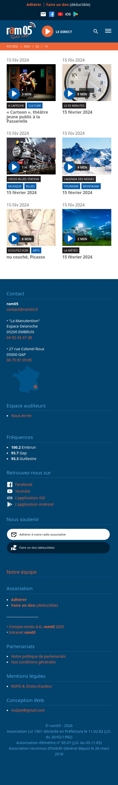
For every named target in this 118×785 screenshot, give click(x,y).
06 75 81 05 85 (19, 359)
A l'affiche (16, 105)
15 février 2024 (77, 112)
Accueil (12, 46)
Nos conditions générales (33, 661)
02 (37, 46)
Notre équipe (22, 572)
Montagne (91, 186)
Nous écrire (21, 415)
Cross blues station (23, 179)
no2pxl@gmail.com (28, 710)
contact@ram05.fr (22, 309)
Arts (36, 250)
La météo (71, 250)
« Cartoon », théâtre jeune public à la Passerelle (27, 117)
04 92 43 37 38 (19, 337)
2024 (27, 46)
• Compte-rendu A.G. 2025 (35, 626)
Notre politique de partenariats (38, 656)
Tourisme (71, 186)
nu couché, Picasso (26, 257)
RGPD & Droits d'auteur (31, 686)
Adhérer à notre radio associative (42, 534)
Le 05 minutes (74, 105)
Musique (14, 186)
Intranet (22, 632)
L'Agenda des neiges (79, 179)
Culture (34, 105)
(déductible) (68, 4)
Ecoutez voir (18, 250)
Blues (30, 186)
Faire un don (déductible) (36, 547)
